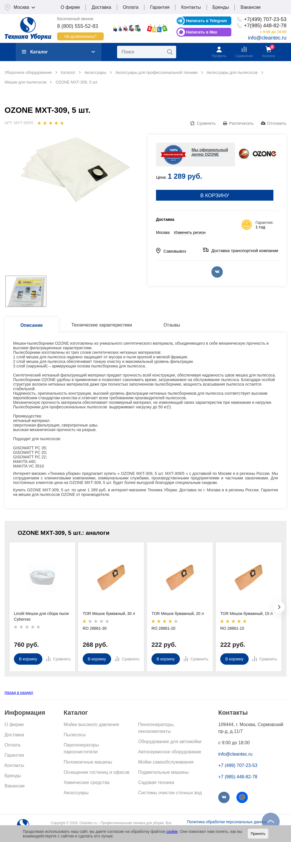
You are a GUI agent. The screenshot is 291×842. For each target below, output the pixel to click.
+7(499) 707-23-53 (265, 19)
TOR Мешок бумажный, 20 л (177, 613)
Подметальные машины (163, 772)
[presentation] (279, 607)
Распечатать (241, 123)
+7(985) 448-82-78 (265, 25)
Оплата (130, 7)
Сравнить (206, 123)
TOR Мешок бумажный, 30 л (109, 613)
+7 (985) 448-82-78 (237, 776)
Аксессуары (76, 792)
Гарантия (159, 7)
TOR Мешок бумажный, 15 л (246, 613)
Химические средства (86, 782)
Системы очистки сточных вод (170, 792)
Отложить (276, 123)
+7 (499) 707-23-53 (237, 765)
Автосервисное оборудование (169, 751)
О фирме (70, 7)
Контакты (191, 7)
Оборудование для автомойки (169, 741)
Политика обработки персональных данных (227, 822)
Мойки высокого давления (91, 724)
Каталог (35, 51)
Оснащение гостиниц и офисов (96, 772)
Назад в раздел (19, 692)
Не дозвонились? (81, 36)
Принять (258, 833)
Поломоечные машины (88, 762)
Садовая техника (156, 782)
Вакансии (250, 7)
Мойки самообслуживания (166, 762)
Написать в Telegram (206, 20)
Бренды (221, 7)
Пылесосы (75, 734)
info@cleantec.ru (267, 38)
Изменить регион (189, 232)
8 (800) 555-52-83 (77, 26)
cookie (172, 831)
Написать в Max (201, 32)
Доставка (101, 7)
